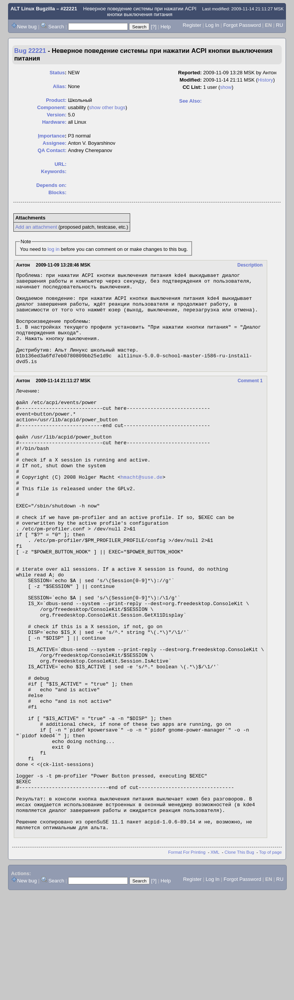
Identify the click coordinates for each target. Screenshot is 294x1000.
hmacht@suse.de (141, 513)
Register (192, 25)
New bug (27, 26)
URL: (60, 164)
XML (215, 959)
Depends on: (51, 185)
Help (165, 26)
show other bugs (107, 107)
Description (250, 265)
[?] (153, 26)
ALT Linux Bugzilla (33, 8)
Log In (212, 25)
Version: (56, 115)
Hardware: (54, 122)
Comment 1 (250, 399)
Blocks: (58, 192)
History (265, 80)
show (226, 87)
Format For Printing (187, 959)
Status (57, 72)
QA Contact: (52, 150)
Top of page (270, 959)
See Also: (190, 101)
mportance (51, 136)
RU (279, 25)
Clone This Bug (239, 959)
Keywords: (53, 171)
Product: (56, 100)
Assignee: (54, 143)
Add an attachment (36, 227)
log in (53, 249)
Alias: (59, 86)
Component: (52, 107)
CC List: (192, 87)
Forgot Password (242, 25)
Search (56, 26)
